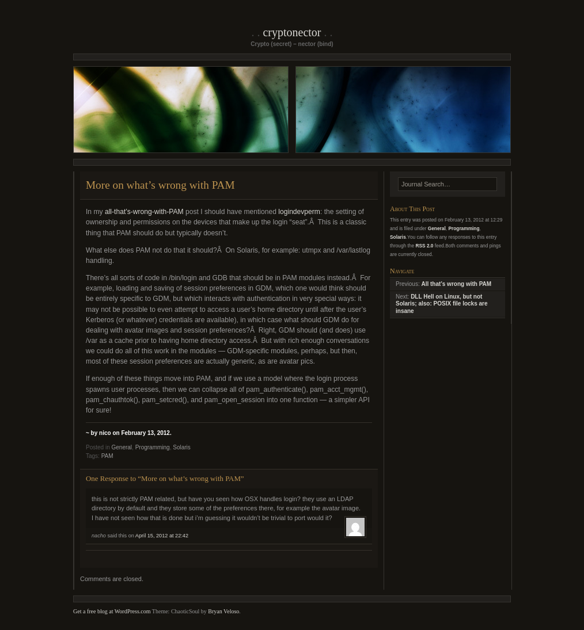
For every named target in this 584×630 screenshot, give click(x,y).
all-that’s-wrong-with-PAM (144, 212)
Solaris (182, 447)
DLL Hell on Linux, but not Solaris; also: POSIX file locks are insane (442, 303)
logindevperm (299, 212)
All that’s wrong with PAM (456, 284)
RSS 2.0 (424, 246)
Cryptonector (292, 32)
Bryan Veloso (223, 611)
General (121, 447)
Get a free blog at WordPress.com (112, 611)
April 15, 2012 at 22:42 (161, 536)
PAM (107, 456)
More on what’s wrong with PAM (160, 185)
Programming (152, 447)
